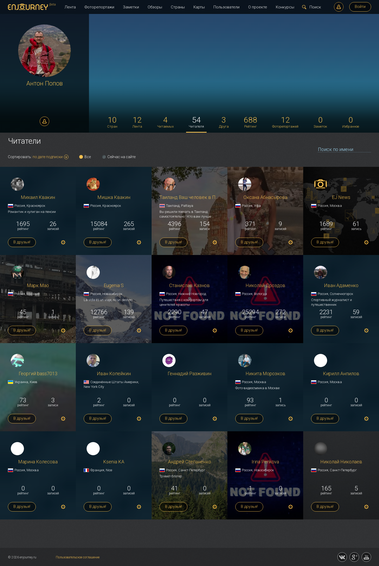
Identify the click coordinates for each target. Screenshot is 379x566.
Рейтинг (250, 121)
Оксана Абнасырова (265, 197)
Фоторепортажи (99, 7)
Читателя (196, 121)
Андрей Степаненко (189, 461)
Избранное (350, 121)
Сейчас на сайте (121, 157)
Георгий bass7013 (38, 373)
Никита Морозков (265, 373)
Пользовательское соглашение (77, 557)
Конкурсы (285, 7)
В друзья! (21, 242)
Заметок (320, 121)
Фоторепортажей (285, 121)
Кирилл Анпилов (341, 373)
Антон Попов (44, 83)
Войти (360, 6)
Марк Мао (38, 285)
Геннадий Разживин (189, 373)
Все (87, 157)
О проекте (257, 7)
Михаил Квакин (38, 197)
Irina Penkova (265, 461)
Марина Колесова (38, 461)
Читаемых (165, 121)
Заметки (131, 7)
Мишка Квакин (113, 197)
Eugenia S (114, 285)
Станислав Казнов (189, 285)
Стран (112, 121)
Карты (199, 7)
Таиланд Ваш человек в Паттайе (189, 197)
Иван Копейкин (114, 373)
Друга (224, 121)
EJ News (341, 197)
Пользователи (226, 7)
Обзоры (155, 7)
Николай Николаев (341, 461)
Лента (70, 7)
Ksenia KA (113, 461)
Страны (178, 7)
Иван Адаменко (341, 285)
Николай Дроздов (265, 285)
